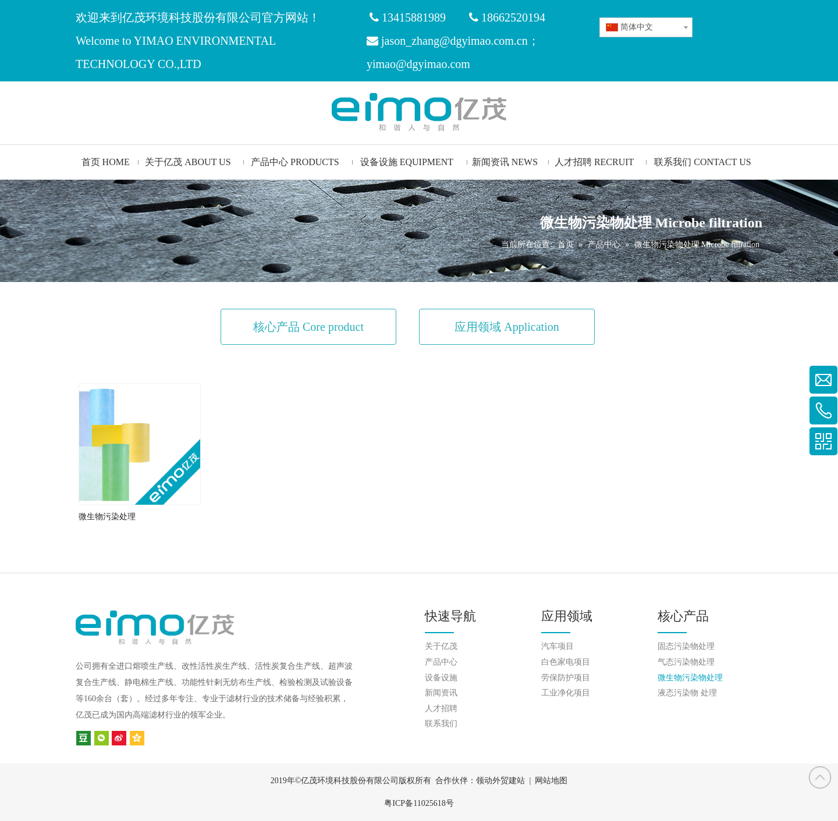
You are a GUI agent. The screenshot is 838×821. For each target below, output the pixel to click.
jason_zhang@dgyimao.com (447, 40)
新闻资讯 (441, 692)
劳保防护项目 (565, 677)
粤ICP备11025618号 (418, 803)
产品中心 (441, 662)
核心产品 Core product (308, 326)
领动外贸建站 (500, 780)
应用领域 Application (506, 326)
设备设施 (441, 677)
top (820, 777)
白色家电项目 (565, 662)
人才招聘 (441, 708)
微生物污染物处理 (690, 677)
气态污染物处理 (686, 662)
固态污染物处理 (686, 646)
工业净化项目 (565, 692)
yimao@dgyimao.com (418, 64)
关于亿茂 (441, 646)
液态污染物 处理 (687, 692)
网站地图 (551, 780)
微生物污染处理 (107, 516)
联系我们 (441, 723)
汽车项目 (557, 646)
